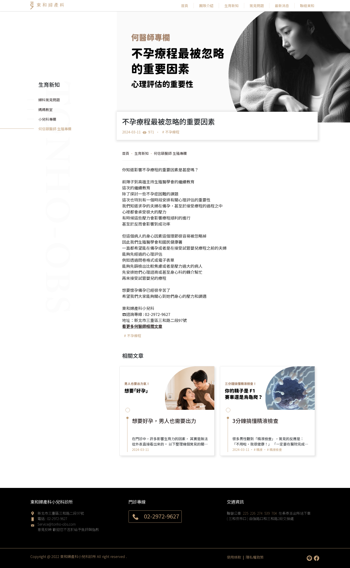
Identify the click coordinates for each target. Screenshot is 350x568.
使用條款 (234, 557)
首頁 (184, 5)
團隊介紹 (206, 5)
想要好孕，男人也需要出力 (164, 421)
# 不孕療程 (170, 132)
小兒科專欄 (47, 119)
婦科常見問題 (49, 99)
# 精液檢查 (274, 449)
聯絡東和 (307, 5)
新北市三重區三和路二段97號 (61, 513)
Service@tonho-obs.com (57, 524)
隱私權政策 (255, 557)
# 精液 (258, 449)
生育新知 (231, 5)
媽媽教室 (45, 109)
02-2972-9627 (57, 518)
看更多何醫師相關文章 (142, 326)
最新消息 (282, 5)
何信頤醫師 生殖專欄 (170, 153)
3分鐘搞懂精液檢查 (255, 421)
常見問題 (257, 5)
